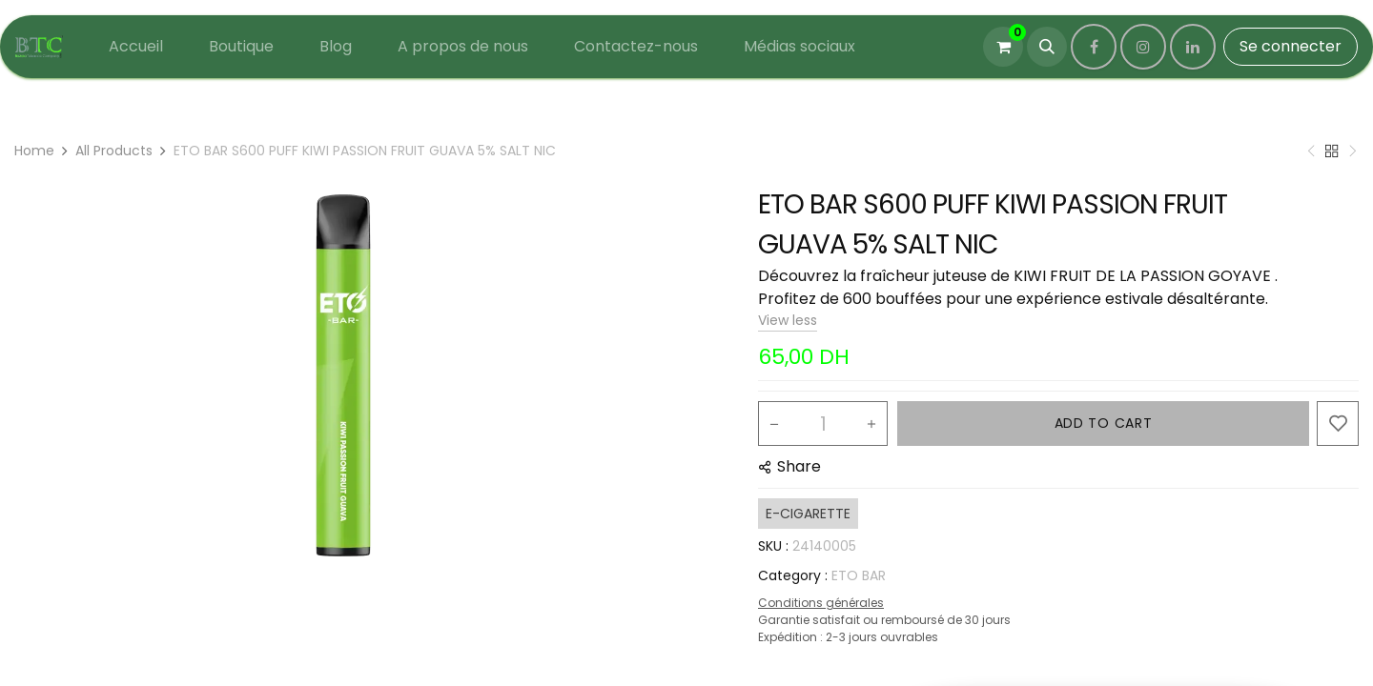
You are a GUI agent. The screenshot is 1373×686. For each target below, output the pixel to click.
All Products (114, 150)
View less (787, 320)
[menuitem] (136, 47)
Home (34, 150)
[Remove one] (774, 424)
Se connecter (1291, 46)
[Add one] (871, 424)
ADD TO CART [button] (1104, 423)
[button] (1047, 47)
